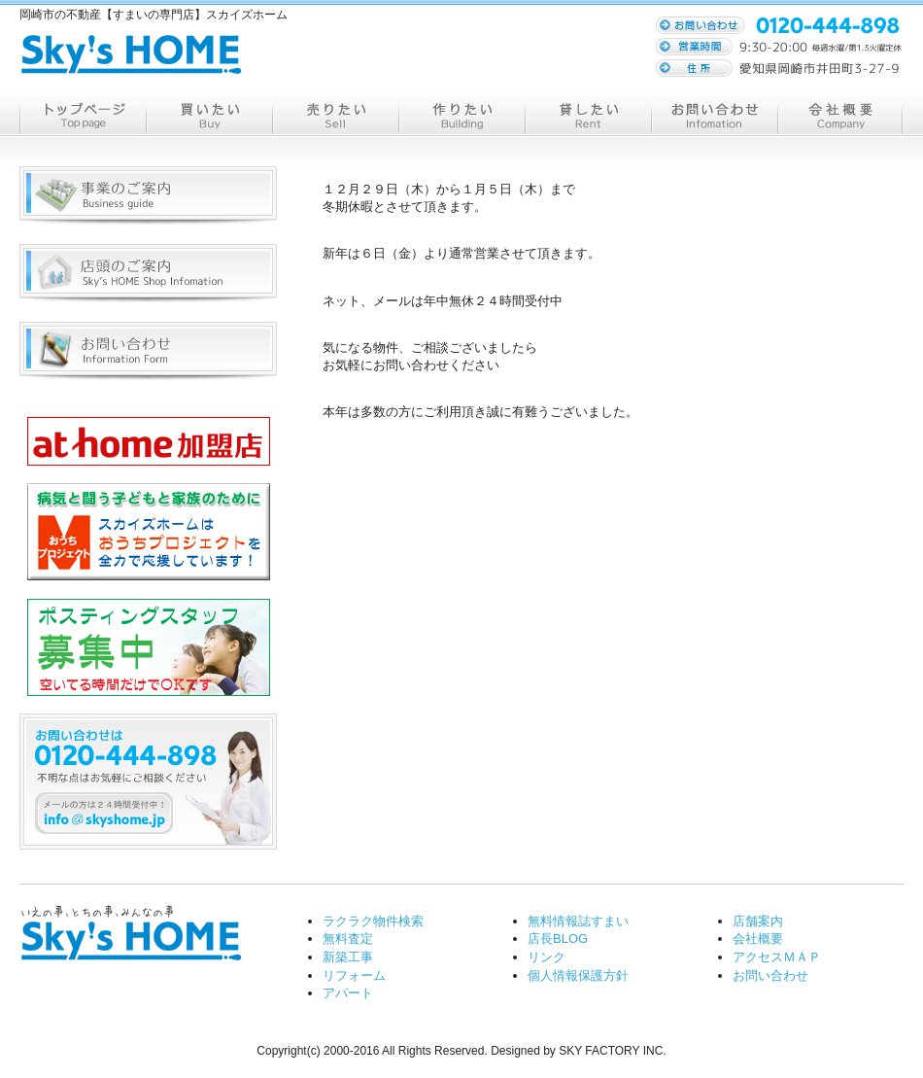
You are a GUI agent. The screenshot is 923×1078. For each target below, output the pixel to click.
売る (335, 114)
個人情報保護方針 (578, 975)
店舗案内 (758, 921)
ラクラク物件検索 (373, 921)
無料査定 (348, 938)
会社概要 (840, 114)
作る (461, 114)
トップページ (82, 114)
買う (209, 114)
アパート (348, 993)
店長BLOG (558, 938)
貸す (588, 114)
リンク (546, 957)
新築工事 (348, 957)
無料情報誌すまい (578, 921)
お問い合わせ (714, 114)
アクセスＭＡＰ (777, 957)
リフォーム (354, 975)
